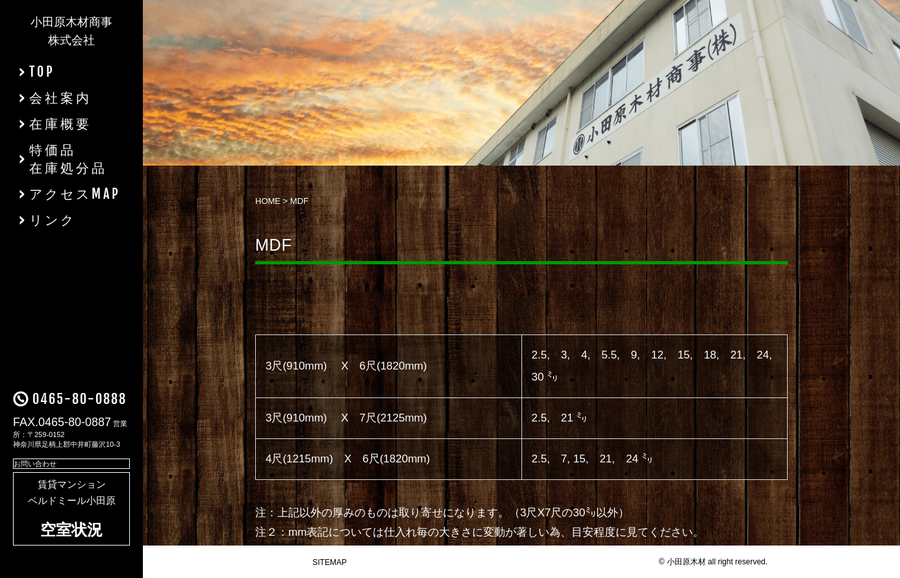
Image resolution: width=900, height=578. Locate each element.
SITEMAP (329, 562)
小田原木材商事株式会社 (71, 31)
